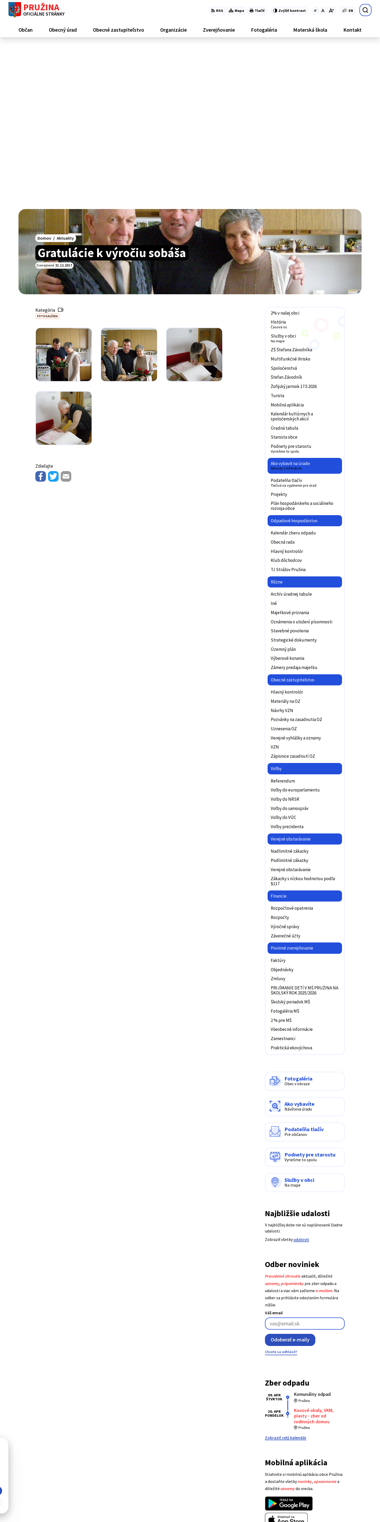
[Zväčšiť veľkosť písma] (331, 10)
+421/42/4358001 (337, 1464)
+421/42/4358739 (337, 1458)
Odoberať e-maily (290, 1176)
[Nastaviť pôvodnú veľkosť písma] (323, 10)
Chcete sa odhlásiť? (281, 1188)
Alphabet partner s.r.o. (87, 1507)
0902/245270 (333, 1477)
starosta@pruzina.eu (342, 1483)
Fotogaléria (47, 153)
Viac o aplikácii (279, 1369)
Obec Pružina (154, 1507)
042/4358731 (333, 1471)
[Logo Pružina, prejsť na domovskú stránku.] (36, 10)
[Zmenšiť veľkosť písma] (315, 10)
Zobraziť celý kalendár (285, 1274)
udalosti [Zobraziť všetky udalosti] (301, 1076)
